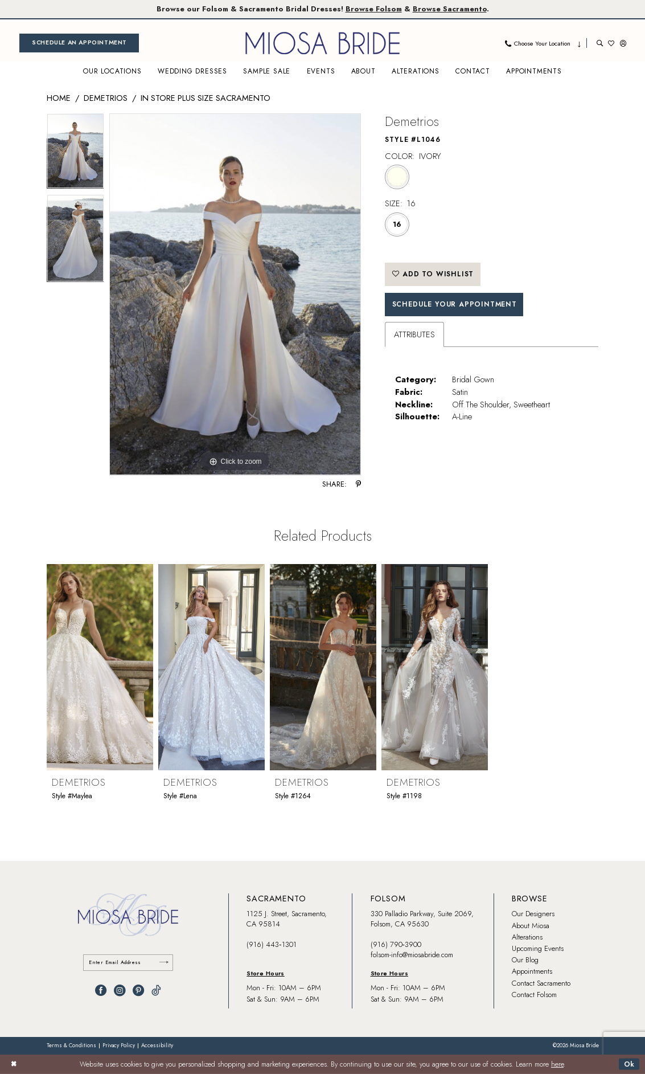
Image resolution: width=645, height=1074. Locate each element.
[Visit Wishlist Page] (611, 43)
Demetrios (106, 98)
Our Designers (533, 913)
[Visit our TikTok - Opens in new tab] (156, 990)
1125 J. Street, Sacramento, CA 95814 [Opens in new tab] (287, 918)
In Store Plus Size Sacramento (205, 98)
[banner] (322, 43)
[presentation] (100, 667)
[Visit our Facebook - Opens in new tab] (100, 990)
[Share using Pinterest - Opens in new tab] (358, 484)
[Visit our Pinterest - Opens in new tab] (138, 990)
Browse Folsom (374, 8)
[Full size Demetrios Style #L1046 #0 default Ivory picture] (235, 294)
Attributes (414, 334)
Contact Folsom (534, 994)
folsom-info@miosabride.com (412, 954)
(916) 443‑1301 (271, 944)
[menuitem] (79, 43)
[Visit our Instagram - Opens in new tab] (119, 990)
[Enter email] (128, 962)
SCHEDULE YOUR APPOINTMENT (454, 304)
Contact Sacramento (541, 983)
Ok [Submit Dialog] (629, 1064)
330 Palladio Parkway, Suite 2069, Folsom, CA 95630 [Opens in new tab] (422, 918)
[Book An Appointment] (79, 43)
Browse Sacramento (450, 8)
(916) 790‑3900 (396, 944)
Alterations (527, 937)
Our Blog (525, 959)
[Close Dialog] (14, 1064)
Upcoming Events (538, 948)
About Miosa (530, 925)
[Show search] (600, 43)
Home (59, 98)
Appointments (532, 971)
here (557, 1064)
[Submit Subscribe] (164, 962)
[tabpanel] (75, 153)
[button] (623, 43)
